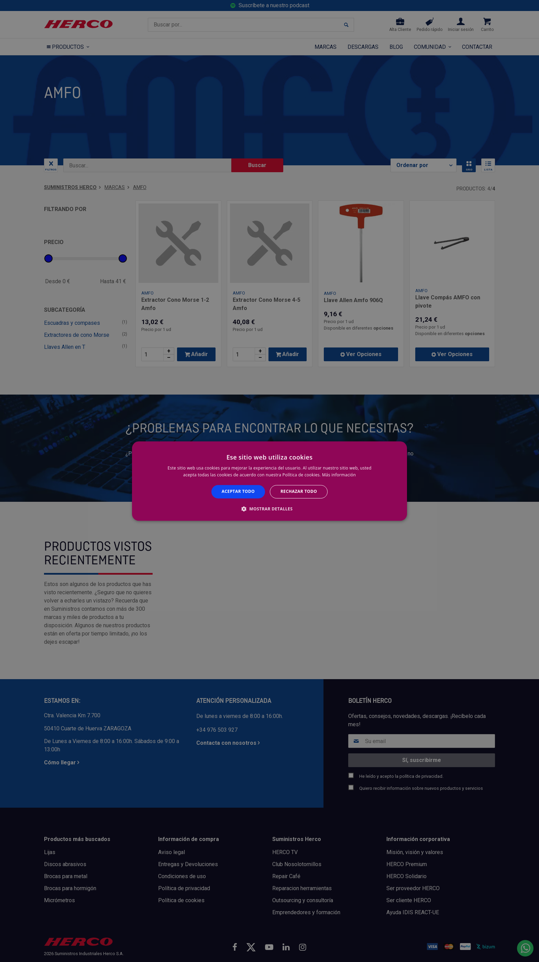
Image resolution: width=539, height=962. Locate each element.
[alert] (269, 481)
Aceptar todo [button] (238, 492)
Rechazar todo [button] (298, 492)
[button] (269, 508)
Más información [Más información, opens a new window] (339, 475)
